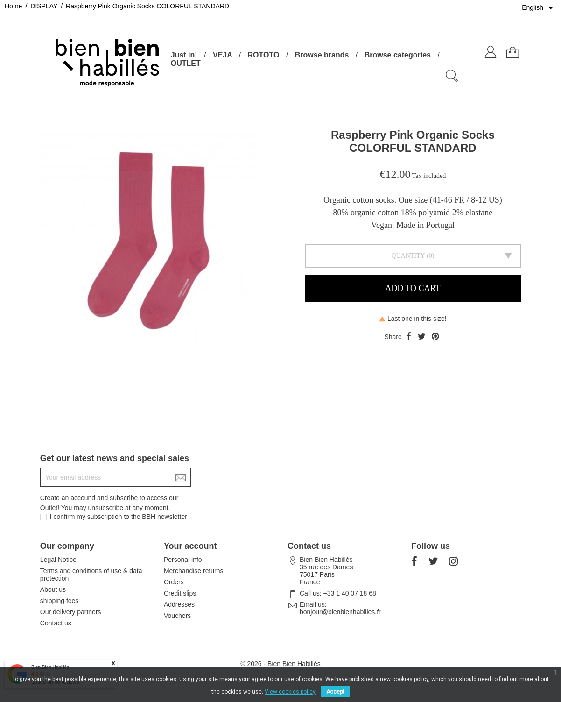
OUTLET (186, 63)
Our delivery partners (70, 612)
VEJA (222, 55)
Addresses (179, 604)
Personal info (183, 559)
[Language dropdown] (539, 8)
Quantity (408, 255)
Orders (174, 582)
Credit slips (180, 593)
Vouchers (177, 615)
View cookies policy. (290, 691)
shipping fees (59, 600)
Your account (190, 546)
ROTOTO (264, 55)
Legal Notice (58, 559)
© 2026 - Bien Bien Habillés (280, 663)
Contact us (55, 623)
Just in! (184, 55)
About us (53, 589)
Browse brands (322, 55)
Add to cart (412, 288)
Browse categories (398, 55)
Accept (335, 691)
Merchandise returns (194, 570)
